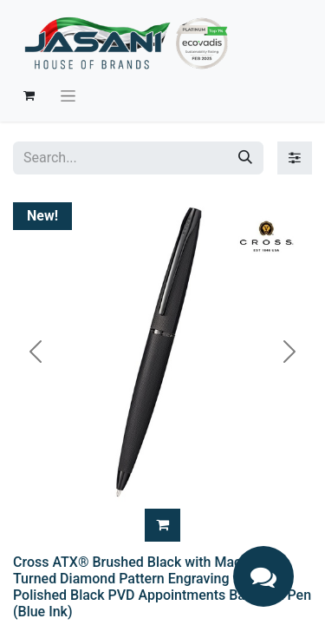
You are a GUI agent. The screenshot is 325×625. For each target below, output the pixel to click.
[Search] (245, 157)
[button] (162, 525)
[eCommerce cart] (28, 95)
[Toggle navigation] (68, 95)
